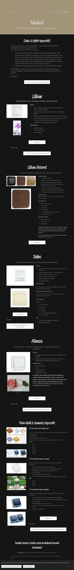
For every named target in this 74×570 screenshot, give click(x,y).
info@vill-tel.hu (20, 552)
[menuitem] (9, 12)
